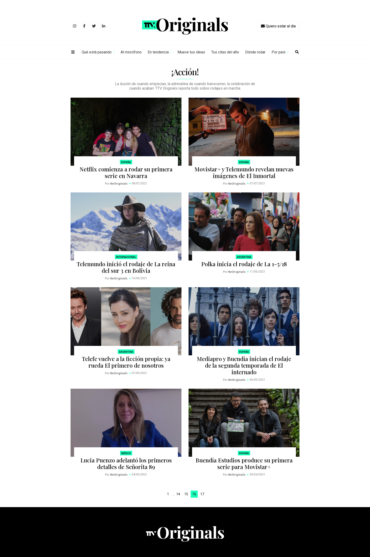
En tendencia (158, 52)
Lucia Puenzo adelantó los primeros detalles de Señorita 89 (126, 463)
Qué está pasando (97, 52)
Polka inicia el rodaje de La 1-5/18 (244, 264)
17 (202, 494)
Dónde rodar (255, 52)
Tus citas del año (225, 52)
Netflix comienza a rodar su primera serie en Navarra (126, 172)
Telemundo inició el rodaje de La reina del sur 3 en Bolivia (126, 267)
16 (194, 494)
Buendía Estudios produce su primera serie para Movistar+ (244, 463)
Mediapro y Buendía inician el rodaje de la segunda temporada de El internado (244, 365)
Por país (279, 52)
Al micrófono (131, 52)
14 (178, 494)
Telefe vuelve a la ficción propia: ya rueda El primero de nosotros (126, 362)
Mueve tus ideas (191, 52)
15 (186, 494)
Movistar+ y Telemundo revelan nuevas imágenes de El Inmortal (244, 172)
